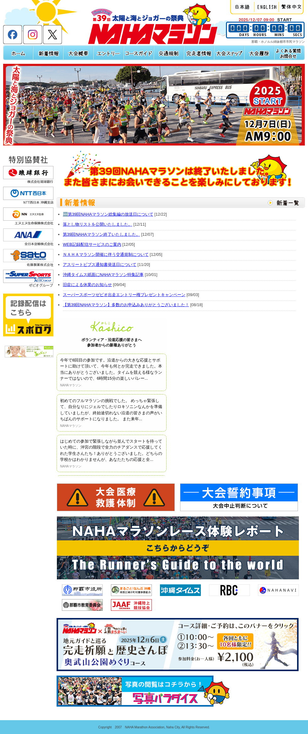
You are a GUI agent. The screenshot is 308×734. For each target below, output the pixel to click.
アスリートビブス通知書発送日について (99, 264)
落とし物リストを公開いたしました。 (97, 224)
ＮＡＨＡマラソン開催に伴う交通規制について (106, 254)
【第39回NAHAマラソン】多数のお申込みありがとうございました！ (126, 304)
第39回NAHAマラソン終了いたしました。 (101, 234)
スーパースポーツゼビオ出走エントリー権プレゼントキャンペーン (124, 294)
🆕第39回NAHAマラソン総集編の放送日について (108, 214)
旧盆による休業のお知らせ (87, 284)
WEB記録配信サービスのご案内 (92, 244)
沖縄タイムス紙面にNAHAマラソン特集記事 (103, 274)
